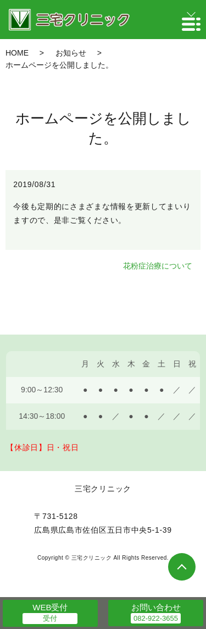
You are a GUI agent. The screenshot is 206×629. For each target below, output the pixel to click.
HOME (17, 52)
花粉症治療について (157, 265)
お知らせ (70, 52)
